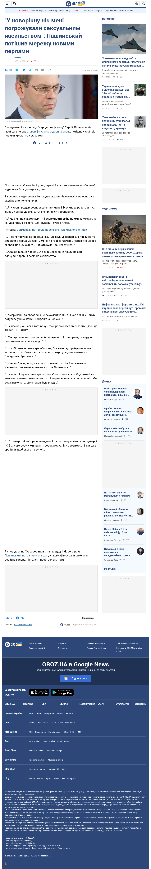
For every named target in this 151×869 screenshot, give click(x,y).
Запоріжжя (49, 713)
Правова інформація (96, 643)
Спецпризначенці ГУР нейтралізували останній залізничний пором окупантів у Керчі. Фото (121, 280)
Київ (31, 713)
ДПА (66, 732)
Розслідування (87, 704)
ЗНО (72, 732)
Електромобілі (48, 741)
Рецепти (33, 750)
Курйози (17, 58)
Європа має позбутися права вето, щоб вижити (118, 430)
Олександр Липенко (112, 540)
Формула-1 (70, 723)
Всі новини (140, 704)
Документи (63, 648)
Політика (28, 704)
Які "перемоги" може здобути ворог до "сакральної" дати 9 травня (120, 262)
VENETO (77, 10)
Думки (106, 381)
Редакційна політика (23, 625)
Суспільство (122, 704)
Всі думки (109, 569)
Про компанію (35, 643)
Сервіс (67, 741)
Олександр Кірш (111, 560)
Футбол (32, 723)
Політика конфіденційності (128, 643)
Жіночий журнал (69, 778)
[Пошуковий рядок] (143, 3)
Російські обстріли (93, 10)
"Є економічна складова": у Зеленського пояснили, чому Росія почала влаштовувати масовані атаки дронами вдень (123, 62)
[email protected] (39, 848)
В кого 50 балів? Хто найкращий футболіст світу (116, 532)
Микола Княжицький (113, 436)
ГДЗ (31, 732)
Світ (44, 704)
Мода (56, 778)
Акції (59, 741)
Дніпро (59, 713)
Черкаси (69, 713)
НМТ (79, 732)
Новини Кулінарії (54, 750)
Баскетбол (43, 723)
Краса (48, 778)
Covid (63, 769)
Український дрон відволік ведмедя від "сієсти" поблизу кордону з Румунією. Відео (115, 92)
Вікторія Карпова (111, 520)
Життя (64, 704)
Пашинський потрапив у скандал (26, 555)
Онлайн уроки (54, 732)
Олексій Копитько (111, 500)
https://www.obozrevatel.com (102, 792)
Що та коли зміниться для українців (119, 316)
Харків (38, 713)
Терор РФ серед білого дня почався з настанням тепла (119, 71)
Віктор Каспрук (110, 400)
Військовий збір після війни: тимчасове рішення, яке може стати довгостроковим (118, 512)
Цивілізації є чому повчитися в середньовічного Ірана (117, 552)
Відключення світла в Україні (119, 10)
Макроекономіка (55, 760)
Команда (62, 643)
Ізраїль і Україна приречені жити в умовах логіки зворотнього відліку (118, 412)
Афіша (32, 778)
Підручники (40, 732)
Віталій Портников (112, 419)
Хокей (53, 723)
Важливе (108, 18)
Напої (41, 750)
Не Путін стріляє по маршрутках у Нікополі (117, 494)
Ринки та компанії (37, 760)
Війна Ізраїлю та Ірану (59, 10)
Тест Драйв (34, 741)
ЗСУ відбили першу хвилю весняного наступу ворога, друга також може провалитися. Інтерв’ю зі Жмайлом (124, 252)
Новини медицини (37, 769)
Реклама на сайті (37, 648)
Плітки (40, 778)
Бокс (60, 723)
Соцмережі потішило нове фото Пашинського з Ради (52, 229)
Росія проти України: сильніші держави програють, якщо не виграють (115, 392)
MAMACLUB (54, 769)
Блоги (100, 704)
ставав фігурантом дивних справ (48, 131)
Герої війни (23, 10)
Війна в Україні (38, 10)
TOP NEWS (109, 209)
